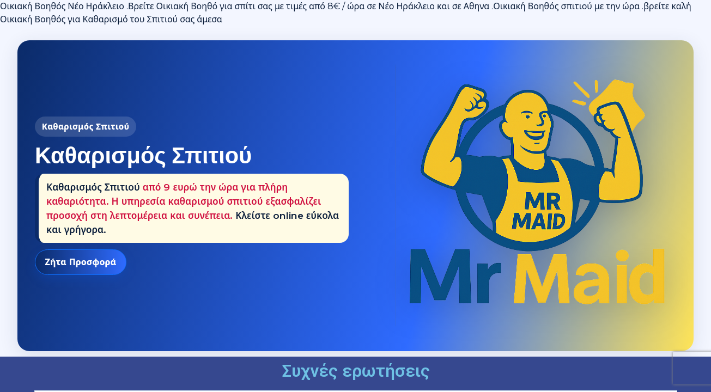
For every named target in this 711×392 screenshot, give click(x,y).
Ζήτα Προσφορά (81, 262)
